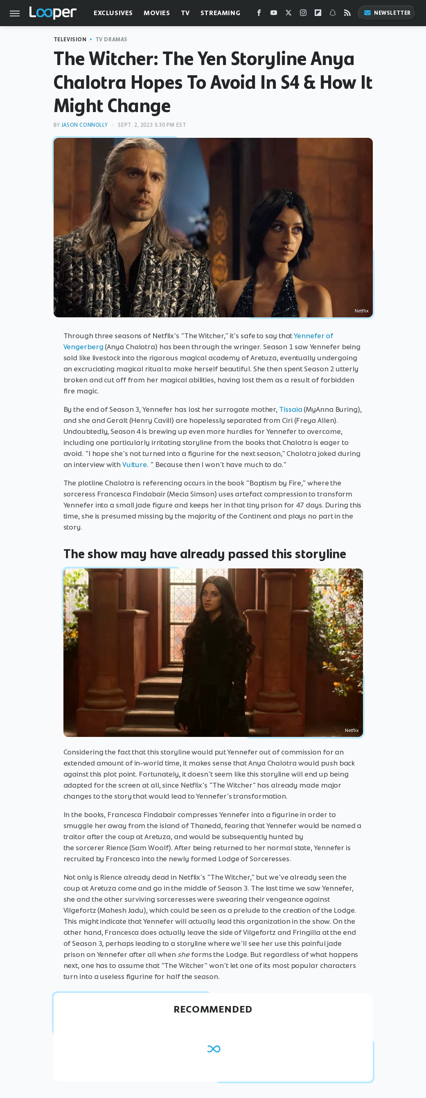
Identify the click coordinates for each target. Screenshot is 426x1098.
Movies (157, 13)
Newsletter (387, 12)
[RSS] (347, 14)
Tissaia (290, 409)
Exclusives (113, 13)
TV (185, 13)
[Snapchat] (333, 14)
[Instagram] (303, 14)
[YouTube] (274, 14)
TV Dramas (111, 39)
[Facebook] (259, 14)
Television (70, 39)
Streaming (220, 13)
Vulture (134, 464)
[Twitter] (288, 14)
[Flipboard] (318, 14)
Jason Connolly (84, 124)
